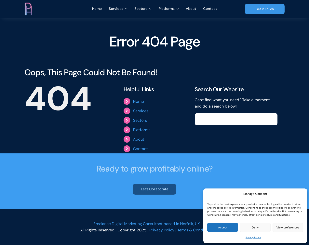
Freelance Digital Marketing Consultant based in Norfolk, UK (146, 223)
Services (140, 110)
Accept (222, 227)
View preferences (287, 227)
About (138, 139)
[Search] (201, 119)
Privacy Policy (253, 237)
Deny (255, 227)
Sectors (140, 120)
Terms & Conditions (195, 230)
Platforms (142, 129)
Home (138, 101)
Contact (140, 148)
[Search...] (236, 119)
